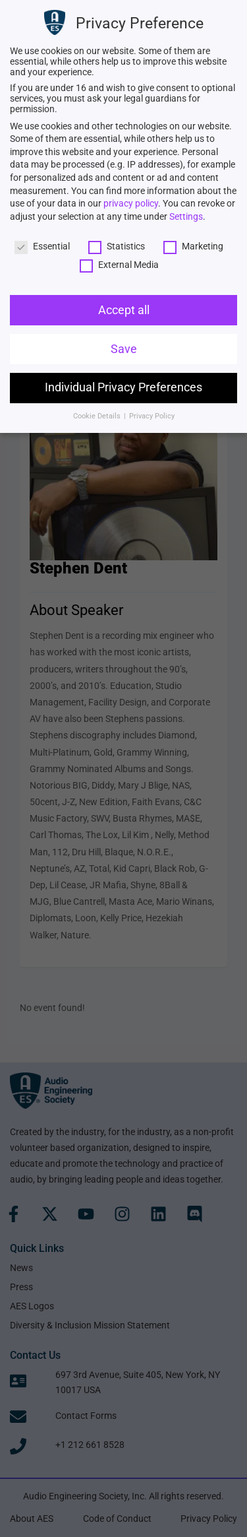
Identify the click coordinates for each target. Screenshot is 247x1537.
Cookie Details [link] (98, 416)
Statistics (116, 246)
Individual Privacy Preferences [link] (123, 387)
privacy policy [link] (130, 203)
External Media (119, 264)
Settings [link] (186, 216)
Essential (42, 246)
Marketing (193, 246)
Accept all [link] (124, 310)
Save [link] (124, 349)
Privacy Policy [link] (152, 416)
